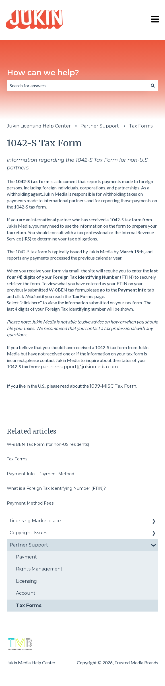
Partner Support (100, 126)
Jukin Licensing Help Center (39, 126)
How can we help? (43, 72)
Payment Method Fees (30, 503)
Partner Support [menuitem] (29, 545)
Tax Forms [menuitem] (29, 605)
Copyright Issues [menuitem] (28, 532)
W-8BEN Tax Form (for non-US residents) (48, 444)
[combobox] (77, 85)
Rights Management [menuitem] (39, 569)
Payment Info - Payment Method (40, 473)
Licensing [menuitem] (26, 581)
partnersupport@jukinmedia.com (79, 366)
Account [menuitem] (26, 593)
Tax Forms (140, 126)
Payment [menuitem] (26, 557)
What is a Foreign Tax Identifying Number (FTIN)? (56, 488)
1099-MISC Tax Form (113, 386)
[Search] (152, 85)
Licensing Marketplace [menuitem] (35, 520)
